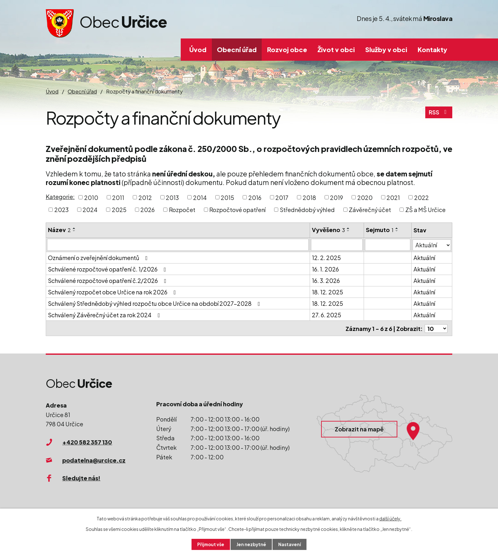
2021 (393, 197)
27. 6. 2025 (326, 315)
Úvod (197, 49)
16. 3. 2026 (326, 280)
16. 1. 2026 (325, 269)
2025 (119, 209)
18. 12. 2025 (327, 292)
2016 (254, 197)
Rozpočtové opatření (237, 209)
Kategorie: (60, 196)
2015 (227, 197)
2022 (421, 197)
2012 (145, 197)
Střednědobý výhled (307, 209)
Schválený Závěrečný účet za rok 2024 (105, 315)
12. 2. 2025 (326, 257)
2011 (118, 197)
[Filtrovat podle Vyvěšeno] (337, 245)
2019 (336, 197)
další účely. (390, 518)
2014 (200, 197)
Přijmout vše (210, 544)
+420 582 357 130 (87, 441)
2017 (281, 197)
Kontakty (432, 49)
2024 (90, 209)
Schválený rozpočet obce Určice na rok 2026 (113, 292)
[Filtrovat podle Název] (178, 245)
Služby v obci (386, 49)
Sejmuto (380, 229)
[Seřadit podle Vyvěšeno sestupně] (348, 231)
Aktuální (424, 257)
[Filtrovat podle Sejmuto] (387, 245)
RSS (438, 113)
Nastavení (290, 544)
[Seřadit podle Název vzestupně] (74, 228)
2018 (309, 197)
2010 (91, 197)
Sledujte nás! (81, 477)
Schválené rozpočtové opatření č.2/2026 (108, 280)
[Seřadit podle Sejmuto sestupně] (397, 231)
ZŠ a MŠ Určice (425, 209)
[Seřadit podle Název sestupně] (74, 231)
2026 (147, 209)
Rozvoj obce (287, 49)
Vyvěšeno (328, 229)
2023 (61, 209)
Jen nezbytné (251, 544)
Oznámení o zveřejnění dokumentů (99, 257)
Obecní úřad (237, 49)
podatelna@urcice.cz (93, 459)
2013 (172, 197)
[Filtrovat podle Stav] (432, 244)
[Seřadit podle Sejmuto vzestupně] (397, 228)
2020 (365, 197)
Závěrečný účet (370, 209)
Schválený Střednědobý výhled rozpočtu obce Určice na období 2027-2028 (155, 303)
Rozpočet (182, 209)
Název (59, 229)
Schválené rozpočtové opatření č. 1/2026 (108, 269)
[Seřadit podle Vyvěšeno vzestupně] (348, 228)
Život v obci (336, 49)
